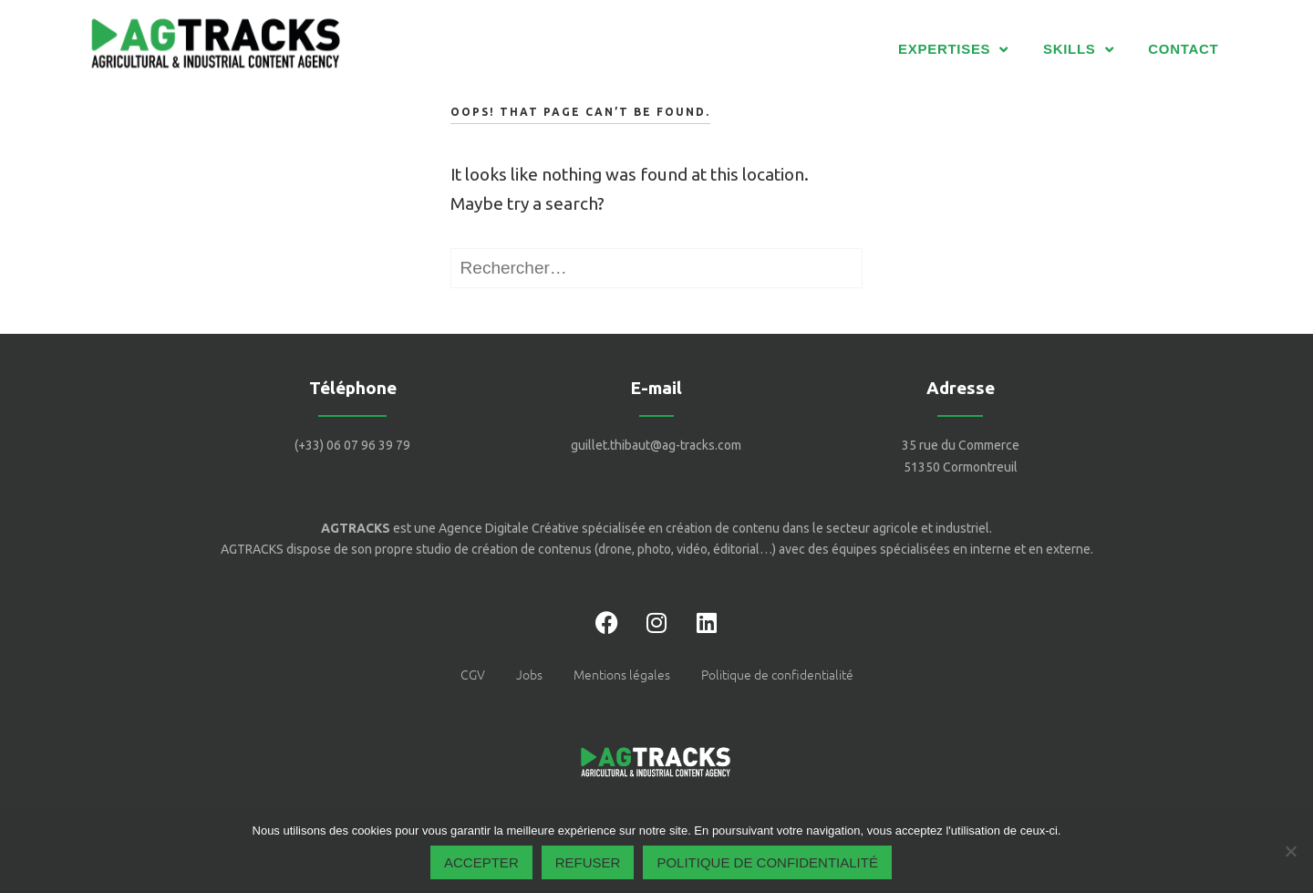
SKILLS (1078, 50)
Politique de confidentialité (767, 862)
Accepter (481, 862)
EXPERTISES (953, 50)
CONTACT (1183, 49)
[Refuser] (1290, 851)
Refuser (588, 862)
